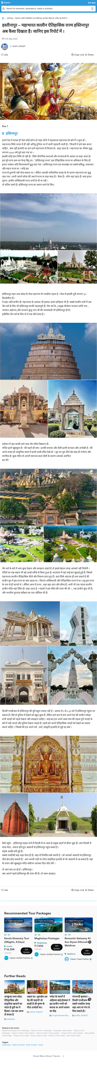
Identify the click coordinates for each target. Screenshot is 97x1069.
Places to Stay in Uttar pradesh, (48, 1033)
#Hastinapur (6, 1045)
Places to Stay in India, (38, 1036)
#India (40, 1045)
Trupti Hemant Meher (61, 1015)
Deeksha (11, 1019)
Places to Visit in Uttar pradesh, (23, 1033)
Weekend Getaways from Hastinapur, (16, 1031)
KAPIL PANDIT (36, 1012)
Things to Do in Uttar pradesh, (72, 1033)
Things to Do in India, (21, 1036)
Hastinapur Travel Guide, (62, 1031)
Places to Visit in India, (56, 1036)
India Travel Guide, (73, 1036)
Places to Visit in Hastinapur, (41, 1031)
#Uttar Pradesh (31, 1045)
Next (89, 942)
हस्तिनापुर (10, 133)
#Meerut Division (18, 1045)
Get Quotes (26, 950)
